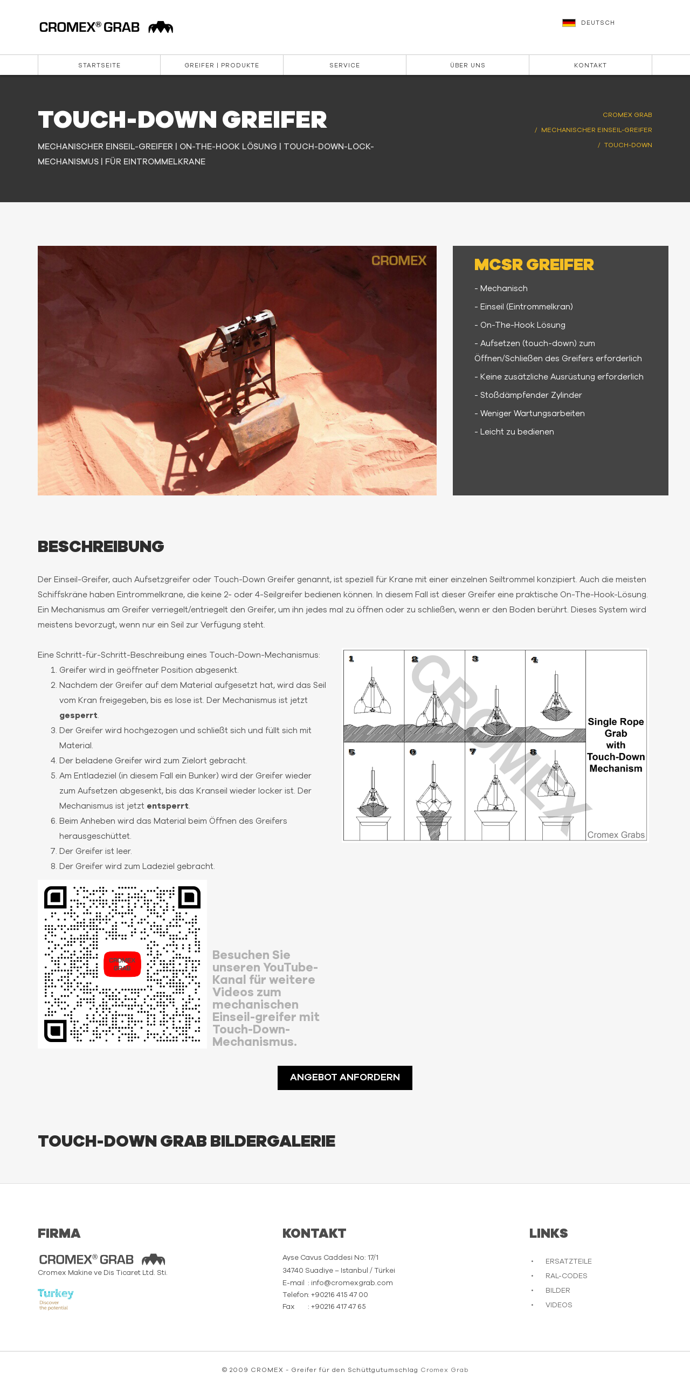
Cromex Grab (444, 1370)
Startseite (99, 65)
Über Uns (468, 65)
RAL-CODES (567, 1276)
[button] (609, 28)
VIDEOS (559, 1305)
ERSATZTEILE (569, 1261)
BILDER (558, 1290)
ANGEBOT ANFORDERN (345, 1077)
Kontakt (590, 65)
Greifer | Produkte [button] (221, 65)
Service (344, 65)
